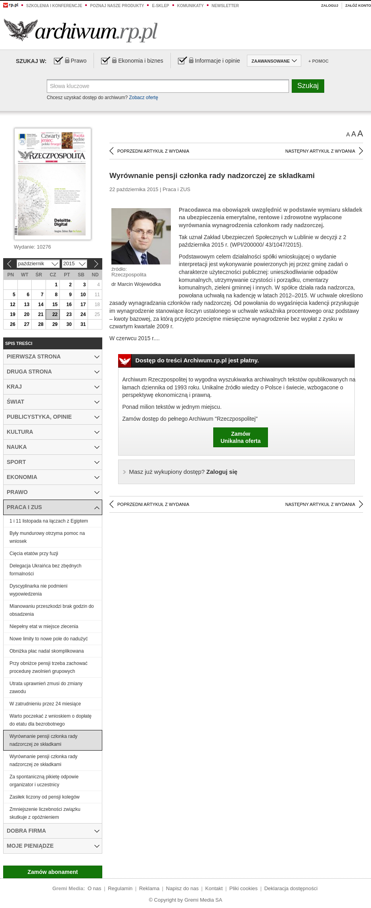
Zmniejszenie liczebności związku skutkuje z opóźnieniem (45, 813)
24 (83, 314)
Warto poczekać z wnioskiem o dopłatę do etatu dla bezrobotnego (51, 720)
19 (12, 314)
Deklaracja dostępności (290, 888)
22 (54, 314)
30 (68, 324)
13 (26, 304)
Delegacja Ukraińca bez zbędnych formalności (45, 570)
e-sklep (160, 6)
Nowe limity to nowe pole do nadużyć (49, 639)
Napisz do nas (182, 888)
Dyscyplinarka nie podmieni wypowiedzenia (38, 590)
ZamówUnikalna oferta (240, 437)
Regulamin (120, 888)
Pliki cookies (243, 888)
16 (68, 304)
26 (12, 324)
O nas (94, 888)
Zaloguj (329, 6)
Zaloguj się (183, 471)
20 (26, 314)
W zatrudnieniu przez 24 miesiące (45, 704)
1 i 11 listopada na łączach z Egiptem (49, 521)
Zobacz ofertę (143, 97)
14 (40, 304)
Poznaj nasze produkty (117, 6)
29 (54, 324)
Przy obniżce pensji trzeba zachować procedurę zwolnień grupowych (49, 667)
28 (40, 324)
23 (68, 314)
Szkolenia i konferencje (54, 6)
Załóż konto (358, 6)
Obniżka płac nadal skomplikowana (47, 651)
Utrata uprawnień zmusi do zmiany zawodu (46, 687)
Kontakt (214, 888)
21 (40, 314)
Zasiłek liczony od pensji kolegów (45, 797)
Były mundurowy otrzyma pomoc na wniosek (47, 537)
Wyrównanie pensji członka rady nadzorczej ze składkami (43, 740)
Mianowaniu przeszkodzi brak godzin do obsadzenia (52, 610)
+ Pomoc (318, 61)
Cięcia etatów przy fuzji (34, 553)
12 (12, 304)
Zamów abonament (53, 872)
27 (26, 324)
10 (83, 294)
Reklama (149, 888)
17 (83, 304)
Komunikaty (190, 6)
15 (54, 304)
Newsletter (225, 6)
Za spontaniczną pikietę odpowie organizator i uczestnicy (44, 780)
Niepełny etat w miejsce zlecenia (44, 626)
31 (83, 324)
